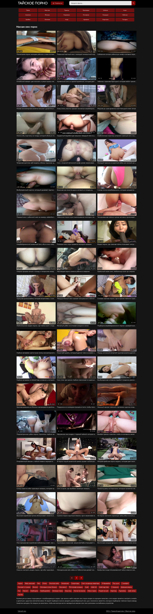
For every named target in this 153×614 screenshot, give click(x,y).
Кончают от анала (24, 587)
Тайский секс (22, 611)
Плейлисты (57, 3)
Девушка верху (126, 587)
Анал (125, 10)
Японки (47, 15)
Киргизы (113, 591)
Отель (45, 583)
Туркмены (122, 591)
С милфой (125, 583)
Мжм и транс (92, 591)
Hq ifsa (20, 595)
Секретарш (75, 583)
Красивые (86, 10)
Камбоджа (34, 591)
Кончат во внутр (79, 591)
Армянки (86, 19)
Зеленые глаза (57, 591)
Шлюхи (105, 10)
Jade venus (132, 591)
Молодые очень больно (48, 587)
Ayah (87, 587)
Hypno (20, 583)
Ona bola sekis (54, 583)
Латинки (47, 19)
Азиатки (28, 15)
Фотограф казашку (76, 587)
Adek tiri (94, 587)
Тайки (28, 10)
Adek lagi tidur (104, 587)
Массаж (47, 10)
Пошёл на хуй (103, 591)
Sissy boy (68, 591)
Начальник (65, 583)
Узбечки (125, 15)
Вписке (35, 587)
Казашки (105, 15)
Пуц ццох (116, 583)
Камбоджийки (45, 591)
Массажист (63, 587)
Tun (19, 591)
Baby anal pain (30, 583)
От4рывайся (106, 583)
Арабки (28, 19)
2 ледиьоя (114, 587)
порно (33, 3)
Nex (38, 583)
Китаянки (86, 15)
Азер (66, 19)
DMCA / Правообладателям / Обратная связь (120, 611)
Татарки (125, 19)
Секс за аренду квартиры (90, 583)
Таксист (25, 591)
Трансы (66, 10)
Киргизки (106, 19)
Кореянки (67, 15)
